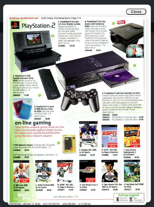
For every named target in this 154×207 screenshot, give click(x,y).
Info (9, 27)
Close (136, 11)
